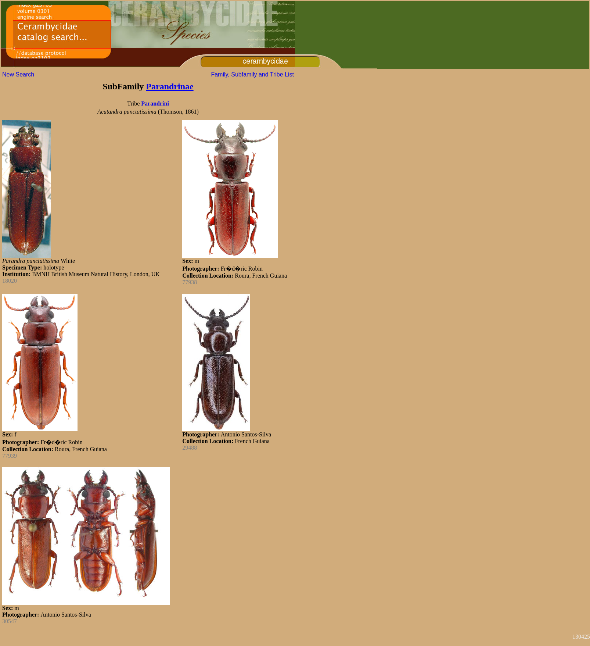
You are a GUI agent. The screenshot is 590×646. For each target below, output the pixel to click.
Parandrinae (169, 86)
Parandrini (155, 103)
